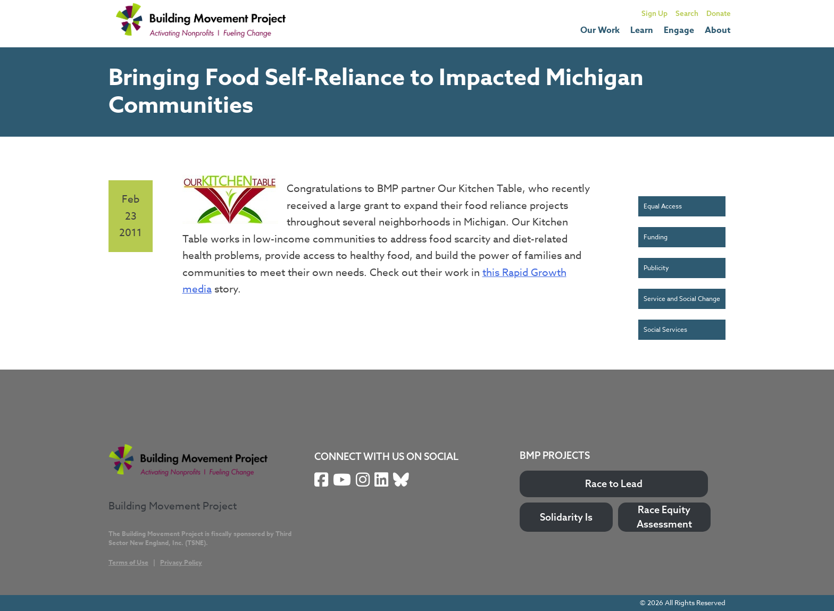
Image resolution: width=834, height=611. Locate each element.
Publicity (656, 267)
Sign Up (654, 13)
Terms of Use (128, 562)
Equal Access (663, 206)
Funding (656, 236)
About (718, 30)
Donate (718, 13)
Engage (679, 30)
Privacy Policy (181, 562)
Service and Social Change (682, 298)
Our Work (600, 30)
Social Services (665, 329)
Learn (641, 30)
